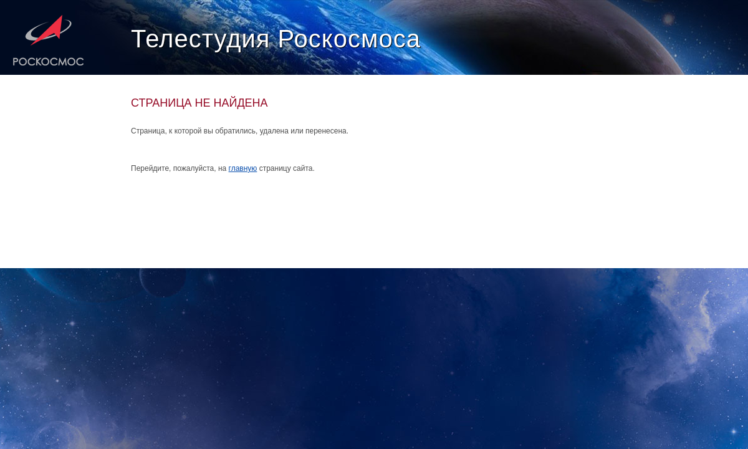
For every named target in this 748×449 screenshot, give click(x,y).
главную (243, 168)
